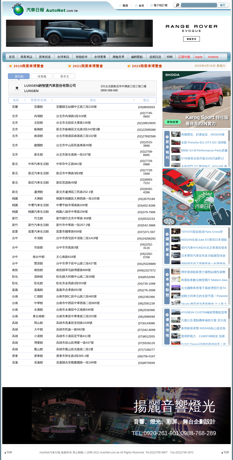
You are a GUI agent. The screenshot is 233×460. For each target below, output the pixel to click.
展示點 (19, 76)
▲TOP (8, 452)
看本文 (64, 76)
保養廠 (42, 76)
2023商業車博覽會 (147, 66)
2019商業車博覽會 (29, 66)
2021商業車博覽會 (88, 66)
